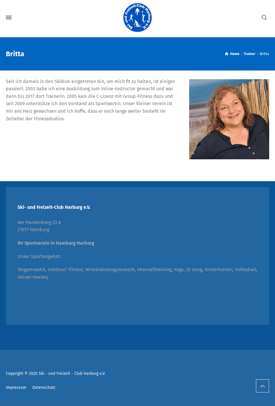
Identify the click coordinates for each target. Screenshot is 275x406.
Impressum (16, 387)
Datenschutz (43, 387)
